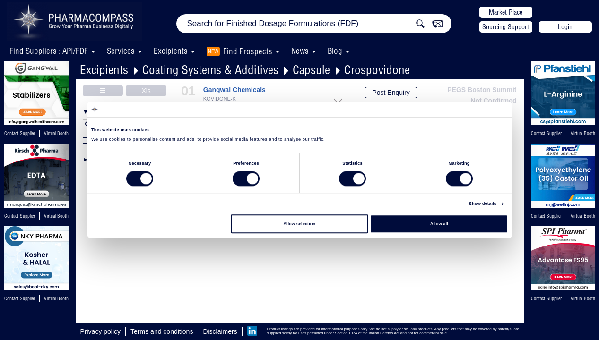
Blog (335, 51)
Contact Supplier (19, 133)
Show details (482, 204)
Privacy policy (100, 331)
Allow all (439, 223)
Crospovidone (377, 69)
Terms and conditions (161, 331)
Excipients (104, 69)
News (300, 51)
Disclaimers (220, 331)
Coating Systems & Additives (210, 69)
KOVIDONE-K (219, 99)
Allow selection (299, 223)
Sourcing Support (505, 27)
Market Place (505, 12)
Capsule (311, 69)
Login (565, 27)
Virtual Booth (56, 216)
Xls (145, 90)
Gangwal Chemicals (234, 90)
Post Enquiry (390, 92)
